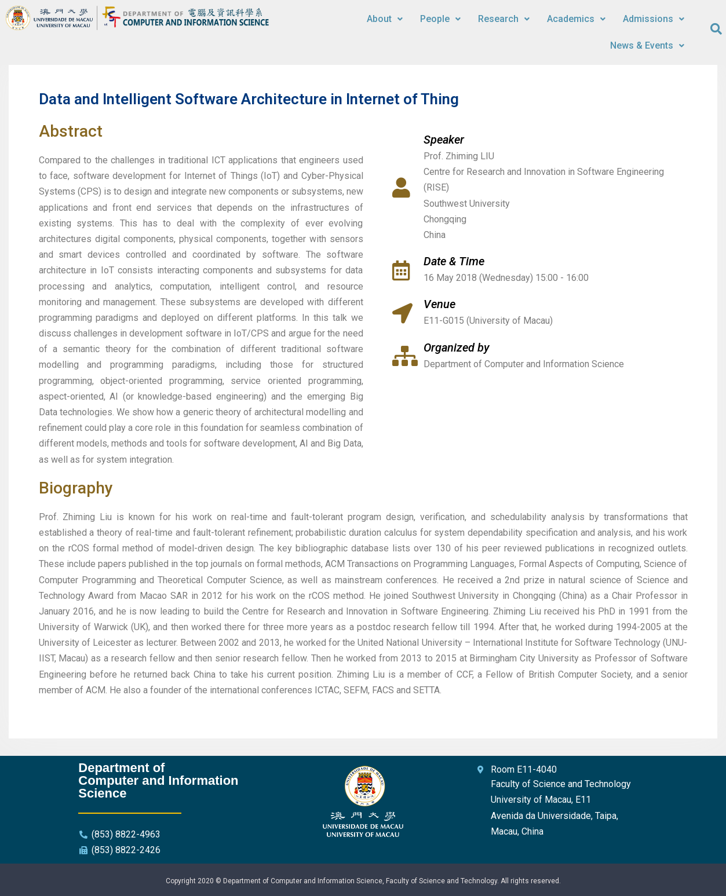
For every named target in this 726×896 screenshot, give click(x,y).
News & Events (647, 45)
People (440, 18)
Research (504, 18)
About (385, 18)
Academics (576, 18)
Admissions (653, 18)
